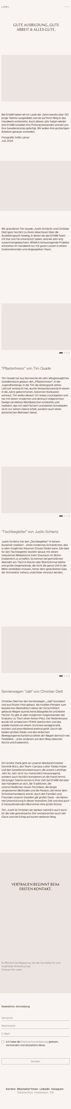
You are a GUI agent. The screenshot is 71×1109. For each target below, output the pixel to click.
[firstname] (35, 1018)
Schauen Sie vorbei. (12, 971)
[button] (61, 354)
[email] (35, 1034)
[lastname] (35, 1026)
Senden (35, 1061)
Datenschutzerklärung (34, 1041)
